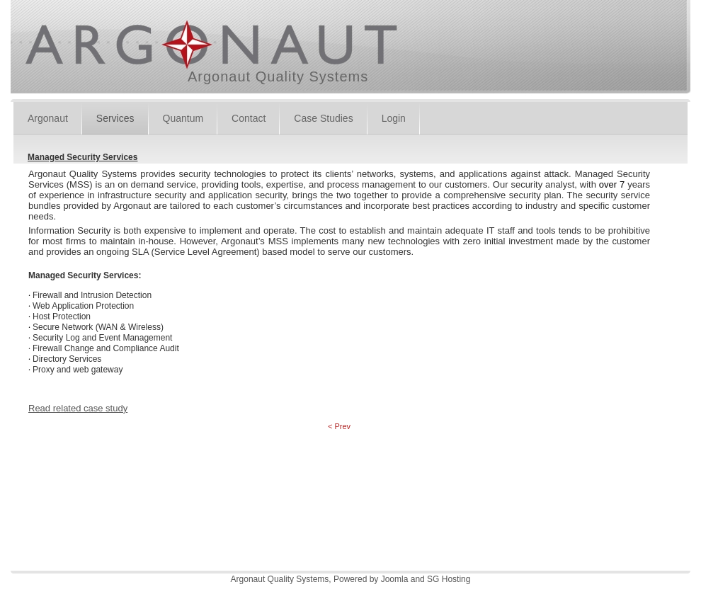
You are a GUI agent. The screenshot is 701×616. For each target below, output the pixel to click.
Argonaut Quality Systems (278, 76)
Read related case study (77, 408)
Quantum (183, 118)
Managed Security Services (82, 157)
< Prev (339, 426)
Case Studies (323, 118)
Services (115, 118)
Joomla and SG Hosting (426, 579)
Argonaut (48, 118)
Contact (249, 118)
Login (394, 118)
